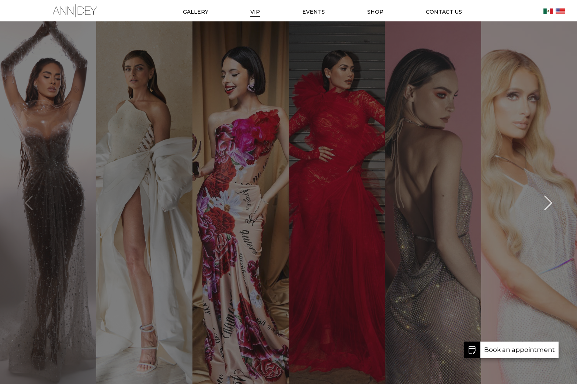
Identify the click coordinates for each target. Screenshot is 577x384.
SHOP (375, 11)
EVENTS (313, 11)
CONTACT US (444, 11)
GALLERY (195, 11)
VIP (255, 11)
